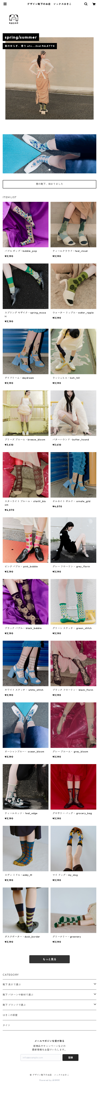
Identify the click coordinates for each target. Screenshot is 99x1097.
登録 (70, 1057)
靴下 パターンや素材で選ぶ (18, 994)
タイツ (6, 1025)
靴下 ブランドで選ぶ (14, 1004)
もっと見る (49, 959)
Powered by (49, 1080)
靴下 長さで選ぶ (12, 984)
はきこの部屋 (10, 1015)
